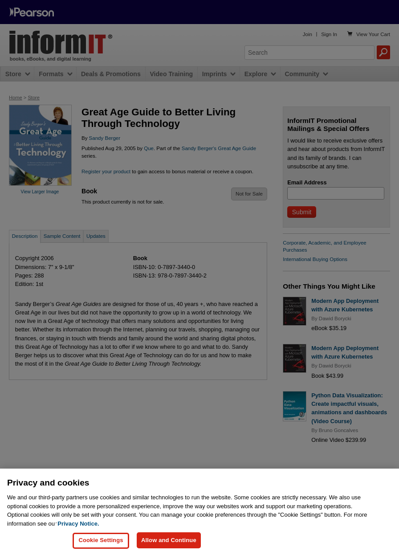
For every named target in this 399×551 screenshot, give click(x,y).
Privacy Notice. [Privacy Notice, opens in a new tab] (78, 528)
